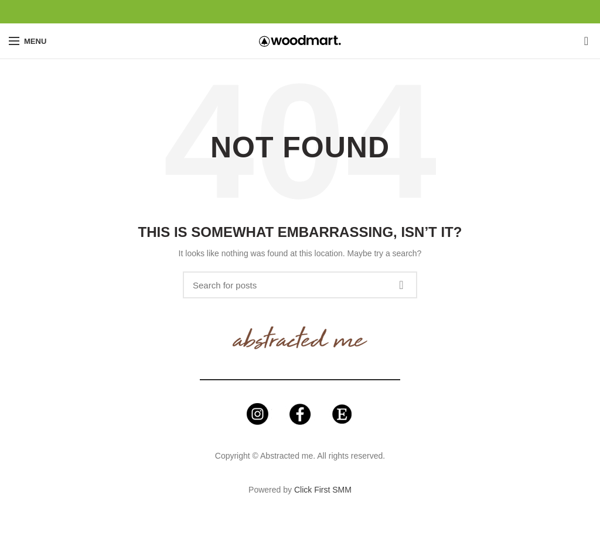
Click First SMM (323, 489)
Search (401, 284)
